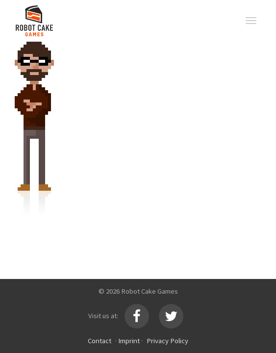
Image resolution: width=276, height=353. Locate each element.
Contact (99, 340)
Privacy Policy (167, 340)
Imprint (129, 340)
